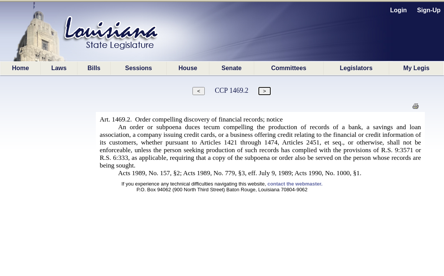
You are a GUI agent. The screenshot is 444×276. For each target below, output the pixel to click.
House (188, 68)
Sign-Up (429, 10)
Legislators (356, 68)
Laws (59, 68)
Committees (288, 68)
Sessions (138, 68)
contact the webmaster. (294, 184)
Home (20, 68)
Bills (93, 68)
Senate (232, 68)
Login (398, 10)
